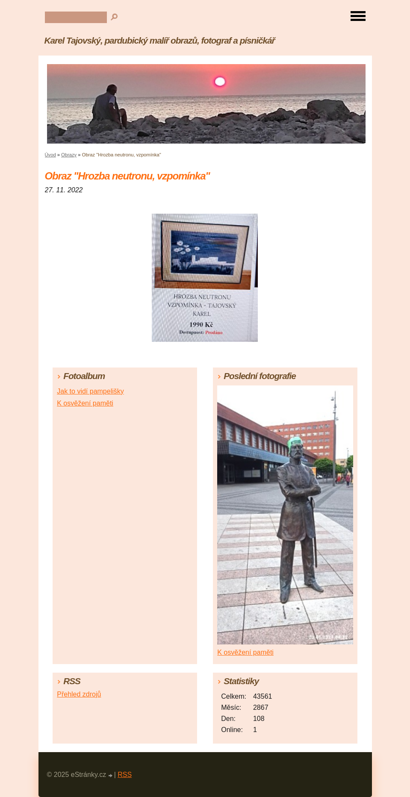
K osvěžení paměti (85, 403)
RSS (125, 774)
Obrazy (69, 154)
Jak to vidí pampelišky (90, 391)
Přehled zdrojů (79, 694)
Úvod (50, 154)
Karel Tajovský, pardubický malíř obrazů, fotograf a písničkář (159, 40)
